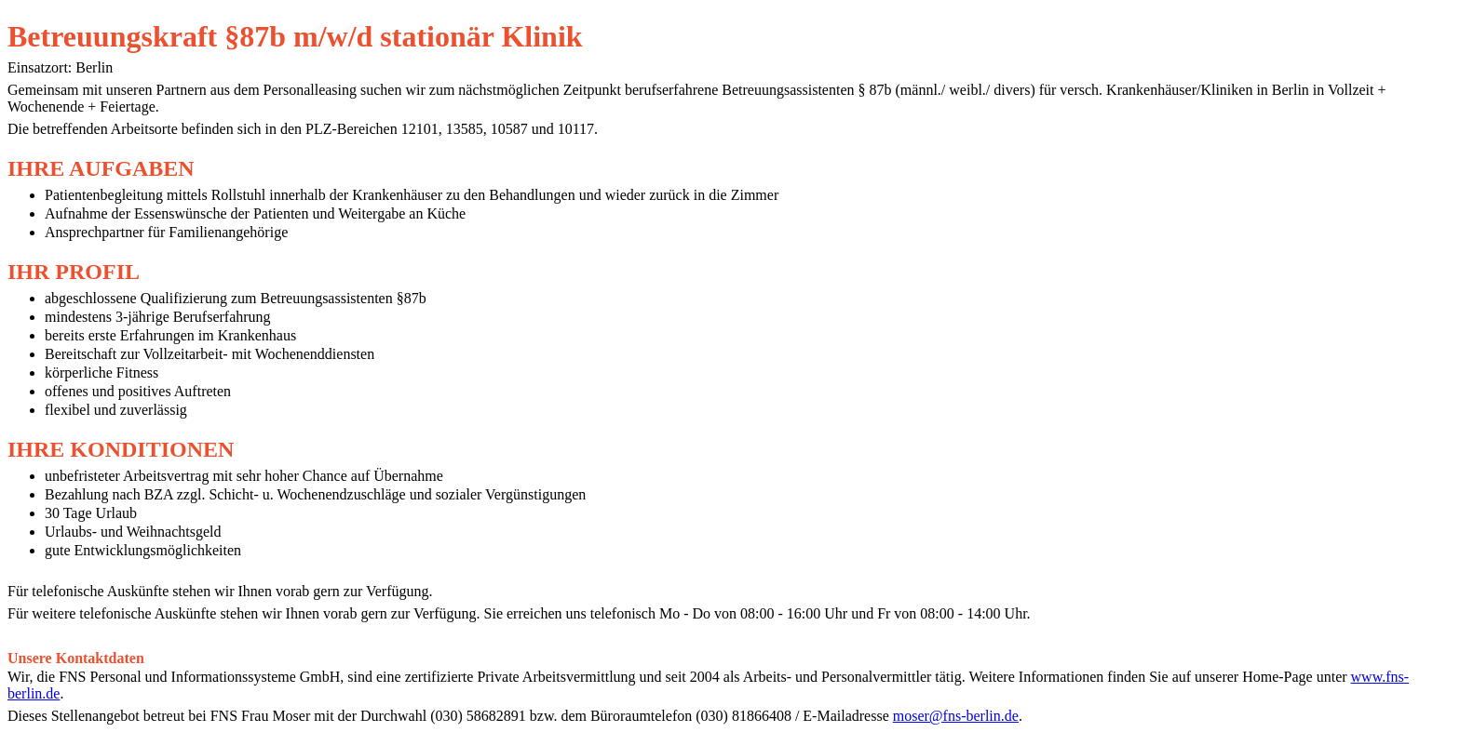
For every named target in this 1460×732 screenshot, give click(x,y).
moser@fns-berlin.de (956, 716)
